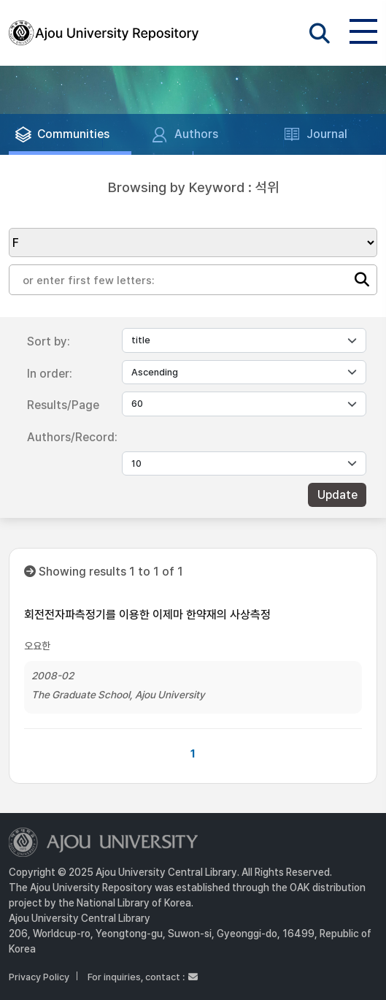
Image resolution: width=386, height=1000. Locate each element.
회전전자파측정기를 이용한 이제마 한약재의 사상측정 (147, 615)
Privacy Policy (39, 977)
